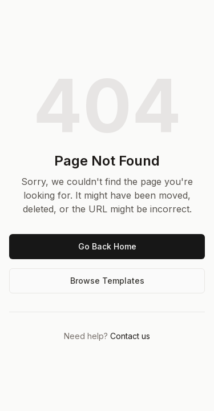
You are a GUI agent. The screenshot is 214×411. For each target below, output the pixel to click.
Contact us (130, 336)
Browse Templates (107, 280)
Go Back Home (107, 246)
